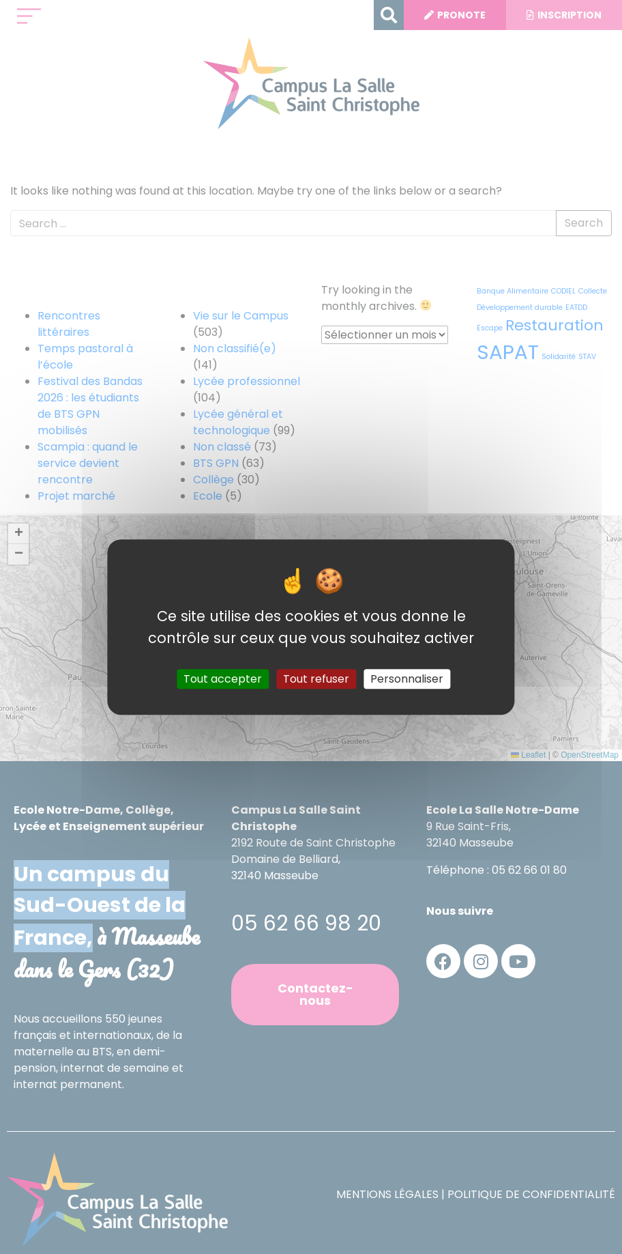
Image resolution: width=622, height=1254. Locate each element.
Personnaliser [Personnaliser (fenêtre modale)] (406, 679)
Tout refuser (316, 679)
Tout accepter (222, 679)
